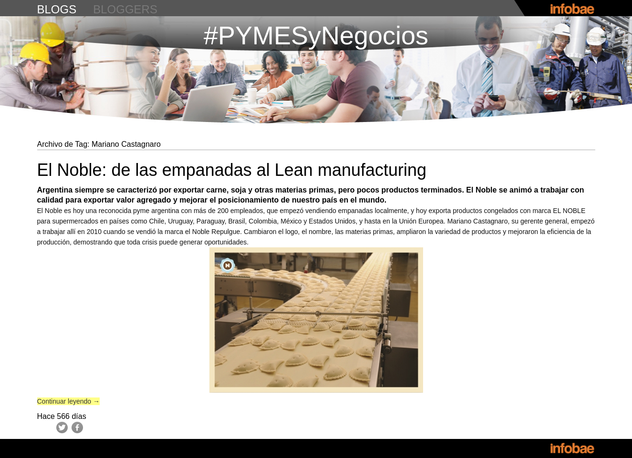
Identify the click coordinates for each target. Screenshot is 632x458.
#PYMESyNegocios (316, 35)
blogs (57, 9)
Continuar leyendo (68, 401)
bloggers (125, 9)
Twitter (62, 427)
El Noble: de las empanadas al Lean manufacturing (232, 170)
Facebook (77, 427)
